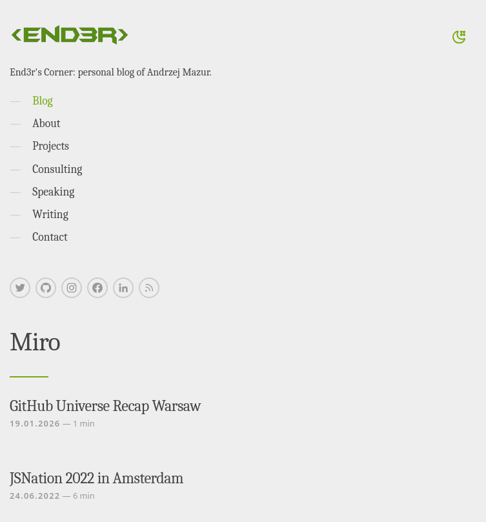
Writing (50, 214)
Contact (50, 236)
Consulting (57, 169)
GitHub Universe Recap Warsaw (105, 406)
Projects (50, 145)
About (46, 123)
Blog (42, 100)
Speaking (53, 191)
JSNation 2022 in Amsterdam (96, 478)
